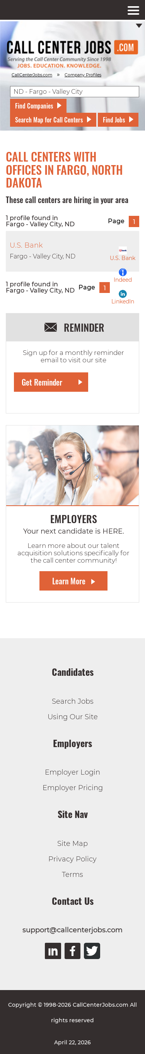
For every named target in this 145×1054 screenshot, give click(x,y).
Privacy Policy (72, 859)
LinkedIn (122, 297)
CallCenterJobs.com (32, 75)
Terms (72, 874)
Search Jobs (73, 701)
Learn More (68, 581)
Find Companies (34, 105)
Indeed (123, 275)
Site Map (72, 843)
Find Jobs (114, 119)
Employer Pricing (73, 788)
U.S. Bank (122, 254)
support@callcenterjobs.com (72, 930)
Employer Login (72, 772)
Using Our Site (73, 717)
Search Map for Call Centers (49, 119)
